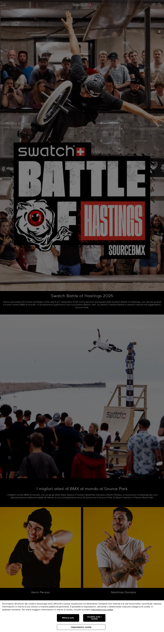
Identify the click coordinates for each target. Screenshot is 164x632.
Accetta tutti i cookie (94, 618)
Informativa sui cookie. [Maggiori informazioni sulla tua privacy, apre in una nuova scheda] (102, 610)
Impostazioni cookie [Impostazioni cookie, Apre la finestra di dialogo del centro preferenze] (81, 627)
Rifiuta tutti (68, 618)
